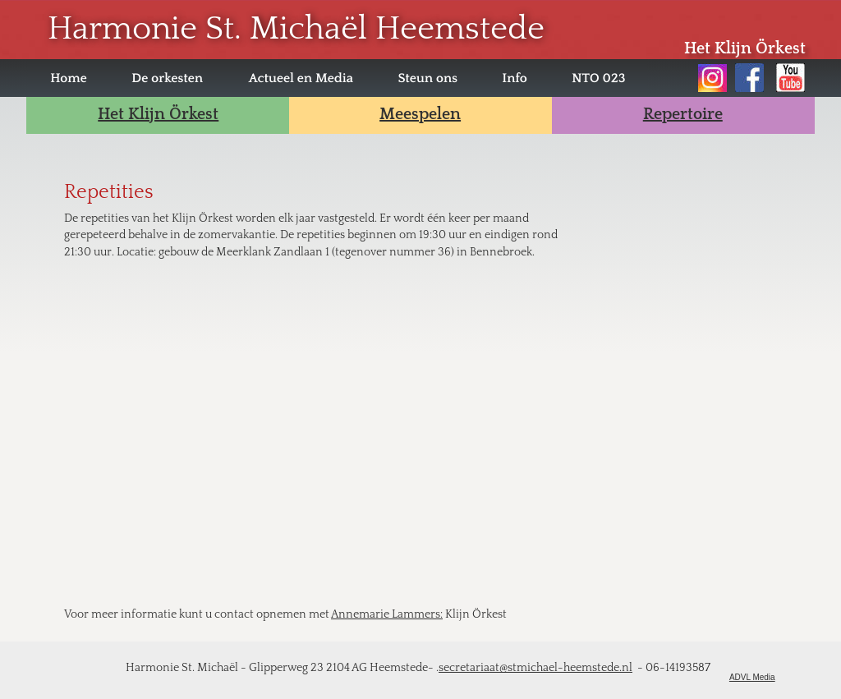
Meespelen (420, 114)
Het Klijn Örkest (158, 114)
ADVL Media (752, 677)
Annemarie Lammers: (387, 614)
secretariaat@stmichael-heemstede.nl (535, 667)
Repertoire (683, 114)
